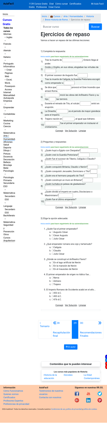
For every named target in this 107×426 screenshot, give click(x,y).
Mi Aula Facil (97, 3)
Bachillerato (9, 215)
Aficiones (7, 142)
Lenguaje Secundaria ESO (9, 209)
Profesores (41, 7)
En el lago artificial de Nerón (67, 262)
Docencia (7, 156)
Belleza (6, 162)
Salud (6, 144)
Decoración (9, 159)
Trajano (57, 284)
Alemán (7, 50)
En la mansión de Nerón (65, 266)
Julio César (59, 238)
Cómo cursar (61, 3)
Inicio (5, 14)
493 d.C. (58, 296)
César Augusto (61, 235)
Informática (9, 66)
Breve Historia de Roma (56, 19)
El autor (71, 347)
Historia (90, 16)
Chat (51, 3)
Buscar (95, 26)
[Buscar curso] (63, 26)
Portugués (8, 63)
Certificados (9, 397)
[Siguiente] (90, 329)
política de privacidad (74, 409)
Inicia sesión (45, 56)
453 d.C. (58, 293)
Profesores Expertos (13, 400)
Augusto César (61, 232)
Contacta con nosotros (50, 397)
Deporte (7, 147)
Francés (7, 44)
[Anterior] (61, 329)
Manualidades (10, 95)
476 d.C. (58, 299)
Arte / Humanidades (73, 16)
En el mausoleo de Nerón (66, 269)
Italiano (7, 57)
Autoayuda (8, 98)
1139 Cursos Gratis (38, 3)
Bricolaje (7, 165)
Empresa (7, 101)
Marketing (8, 120)
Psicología (8, 171)
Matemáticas (9, 133)
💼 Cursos (55, 16)
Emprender (8, 107)
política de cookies (90, 409)
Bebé (5, 168)
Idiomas (7, 34)
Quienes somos (11, 394)
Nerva (56, 277)
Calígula (57, 247)
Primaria (7, 180)
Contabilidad (9, 114)
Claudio (57, 250)
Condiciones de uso (58, 409)
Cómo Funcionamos (13, 391)
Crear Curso (54, 7)
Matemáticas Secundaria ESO (9, 196)
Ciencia (7, 126)
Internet (7, 92)
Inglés (9, 37)
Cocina (6, 123)
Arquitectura (9, 240)
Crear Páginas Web (9, 73)
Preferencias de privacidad (16, 404)
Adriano (57, 281)
